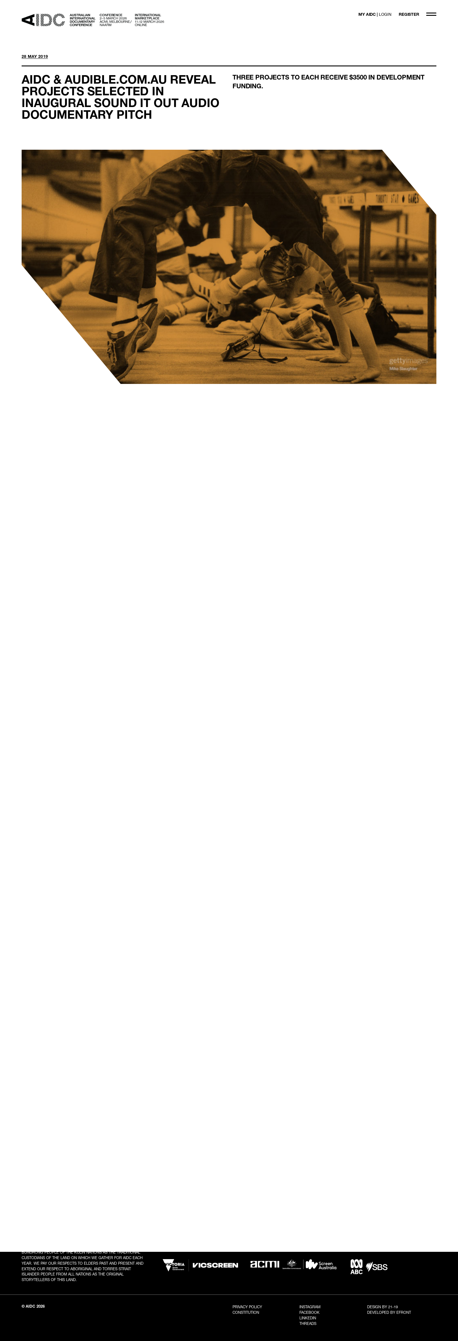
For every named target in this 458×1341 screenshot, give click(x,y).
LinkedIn (307, 1318)
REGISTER (409, 14)
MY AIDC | (374, 14)
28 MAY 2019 (35, 56)
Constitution (246, 1312)
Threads (307, 1323)
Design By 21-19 (382, 1306)
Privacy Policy (247, 1306)
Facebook (309, 1312)
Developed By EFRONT (389, 1312)
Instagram (309, 1306)
